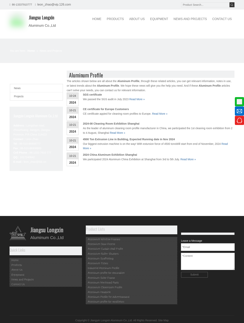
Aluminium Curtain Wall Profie (105, 248)
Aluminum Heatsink (99, 292)
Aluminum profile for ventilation (106, 301)
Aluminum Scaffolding (100, 258)
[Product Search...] (205, 4)
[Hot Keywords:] (232, 4)
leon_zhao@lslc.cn (35, 161)
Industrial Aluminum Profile (103, 268)
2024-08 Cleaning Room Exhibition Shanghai (111, 123)
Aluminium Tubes (98, 263)
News (17, 88)
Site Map (163, 320)
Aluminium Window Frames (104, 239)
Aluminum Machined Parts (103, 282)
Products (16, 265)
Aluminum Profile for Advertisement (108, 296)
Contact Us (18, 284)
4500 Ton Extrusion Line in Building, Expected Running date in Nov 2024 (129, 139)
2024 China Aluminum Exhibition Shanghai (110, 154)
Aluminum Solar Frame (101, 277)
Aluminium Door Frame (101, 244)
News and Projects (22, 279)
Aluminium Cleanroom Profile (105, 287)
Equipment (17, 274)
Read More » (137, 99)
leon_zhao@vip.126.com (54, 4)
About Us (16, 269)
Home (14, 260)
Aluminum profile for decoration (106, 272)
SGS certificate (92, 94)
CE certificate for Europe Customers (106, 109)
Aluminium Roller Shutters (103, 253)
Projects (19, 96)
